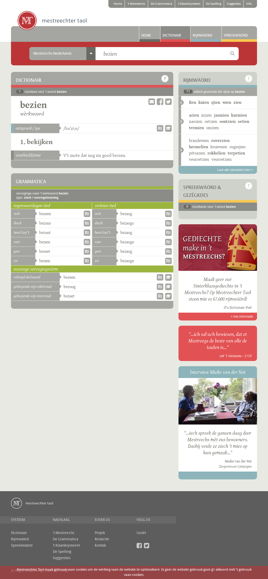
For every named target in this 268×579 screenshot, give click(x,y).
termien (196, 128)
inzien (206, 115)
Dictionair (172, 35)
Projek (100, 533)
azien (194, 115)
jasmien (221, 115)
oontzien (228, 121)
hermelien (198, 147)
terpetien (236, 153)
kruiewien (218, 147)
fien (192, 102)
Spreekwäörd (236, 35)
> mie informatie (242, 316)
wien (226, 102)
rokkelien (216, 153)
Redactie (102, 539)
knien (203, 102)
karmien (239, 115)
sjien (215, 102)
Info (249, 4)
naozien (195, 121)
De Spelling (213, 4)
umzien (212, 128)
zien (237, 102)
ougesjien (237, 147)
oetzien (211, 121)
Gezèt (141, 533)
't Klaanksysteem (189, 4)
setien (243, 121)
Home (118, 4)
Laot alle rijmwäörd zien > (235, 170)
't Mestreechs (136, 4)
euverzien (220, 140)
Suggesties (234, 4)
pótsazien (197, 153)
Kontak (100, 545)
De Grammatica (161, 4)
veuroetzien (199, 159)
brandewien (199, 140)
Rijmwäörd (202, 35)
